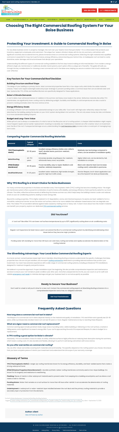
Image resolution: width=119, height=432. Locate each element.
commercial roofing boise (39, 401)
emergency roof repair (21, 274)
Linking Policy (45, 430)
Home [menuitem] (8, 19)
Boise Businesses (16, 398)
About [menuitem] (78, 19)
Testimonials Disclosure (69, 430)
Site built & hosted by (59, 427)
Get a (108, 10)
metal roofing (66, 401)
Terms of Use (82, 430)
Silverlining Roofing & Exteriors (53, 425)
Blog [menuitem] (101, 19)
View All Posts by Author (34, 415)
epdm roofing (54, 401)
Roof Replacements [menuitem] (19, 19)
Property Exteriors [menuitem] (66, 19)
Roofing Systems (41, 398)
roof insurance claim (68, 126)
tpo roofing (77, 401)
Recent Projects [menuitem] (90, 19)
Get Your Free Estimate (59, 297)
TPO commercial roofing (52, 206)
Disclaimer (36, 430)
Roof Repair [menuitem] (52, 19)
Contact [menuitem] (109, 19)
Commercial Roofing (28, 398)
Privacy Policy (56, 430)
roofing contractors (56, 260)
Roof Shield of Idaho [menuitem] (37, 19)
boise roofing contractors (20, 401)
